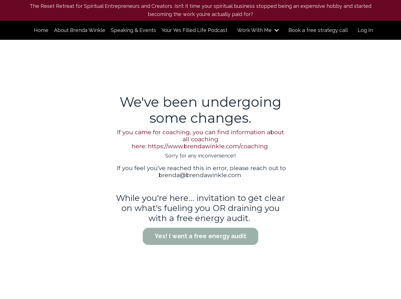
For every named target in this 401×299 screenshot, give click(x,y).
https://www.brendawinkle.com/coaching (208, 146)
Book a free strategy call (318, 30)
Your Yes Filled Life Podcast (194, 30)
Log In (365, 30)
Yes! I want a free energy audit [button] (200, 236)
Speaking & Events (133, 30)
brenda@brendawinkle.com (199, 175)
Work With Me (258, 30)
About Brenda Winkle (79, 30)
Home (41, 30)
